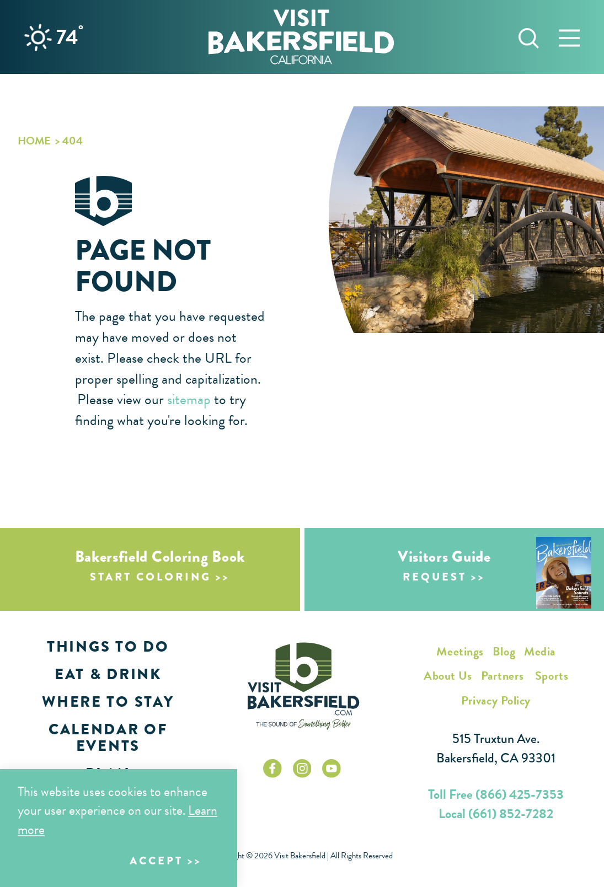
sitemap (189, 399)
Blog (504, 651)
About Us (448, 675)
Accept (156, 861)
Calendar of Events (108, 737)
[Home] (301, 36)
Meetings (459, 651)
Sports (551, 675)
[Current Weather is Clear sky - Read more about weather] (38, 37)
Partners (502, 675)
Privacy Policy (496, 700)
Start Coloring (150, 577)
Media (539, 651)
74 (69, 36)
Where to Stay (108, 702)
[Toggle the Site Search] (529, 36)
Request (435, 577)
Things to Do (108, 647)
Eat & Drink (108, 674)
